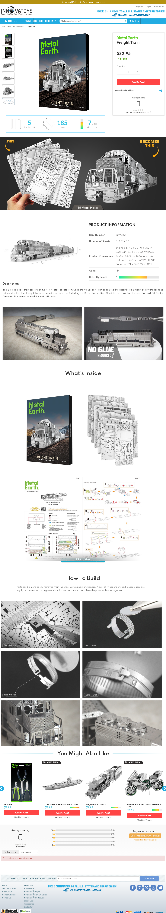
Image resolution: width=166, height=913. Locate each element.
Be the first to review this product (145, 835)
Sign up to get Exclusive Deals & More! (31, 878)
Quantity (121, 66)
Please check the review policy (145, 840)
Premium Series (71, 21)
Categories (11, 21)
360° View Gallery (9, 889)
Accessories (29, 904)
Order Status (7, 892)
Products (28, 886)
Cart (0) (156, 21)
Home (4, 886)
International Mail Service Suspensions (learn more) (83, 2)
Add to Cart (138, 82)
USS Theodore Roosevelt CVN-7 (62, 804)
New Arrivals (31, 21)
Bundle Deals (29, 901)
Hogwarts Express (96, 804)
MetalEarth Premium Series (35, 894)
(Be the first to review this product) (138, 112)
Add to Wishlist (124, 91)
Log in (148, 7)
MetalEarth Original (32, 891)
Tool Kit (8, 804)
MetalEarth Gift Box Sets (34, 897)
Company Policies (9, 895)
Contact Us (6, 898)
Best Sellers (51, 21)
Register (139, 7)
